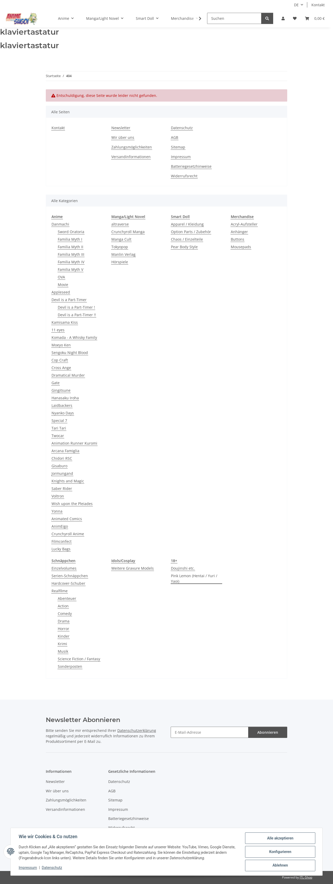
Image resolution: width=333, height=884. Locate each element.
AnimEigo (60, 526)
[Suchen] (234, 18)
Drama (63, 621)
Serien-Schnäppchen (70, 575)
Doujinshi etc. (183, 568)
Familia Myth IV (71, 261)
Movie (63, 284)
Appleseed (61, 292)
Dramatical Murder (68, 375)
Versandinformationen (131, 156)
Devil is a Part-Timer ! (76, 307)
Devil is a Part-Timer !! (77, 314)
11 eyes (58, 329)
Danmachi (60, 224)
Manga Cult (121, 239)
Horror (63, 628)
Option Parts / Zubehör (191, 231)
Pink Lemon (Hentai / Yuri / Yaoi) (194, 578)
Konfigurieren (280, 852)
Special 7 (59, 420)
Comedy (65, 613)
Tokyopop (119, 246)
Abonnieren (267, 732)
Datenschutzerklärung (136, 730)
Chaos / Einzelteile (187, 239)
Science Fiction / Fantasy (79, 658)
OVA (61, 277)
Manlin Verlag (123, 254)
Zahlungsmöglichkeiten (131, 147)
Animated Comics (67, 518)
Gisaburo (59, 465)
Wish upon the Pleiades (72, 503)
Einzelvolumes (64, 568)
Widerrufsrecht (184, 175)
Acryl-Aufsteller (244, 224)
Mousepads (241, 246)
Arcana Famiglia (65, 450)
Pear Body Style (184, 246)
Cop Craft (60, 360)
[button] (283, 18)
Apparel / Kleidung (187, 224)
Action (63, 605)
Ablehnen (279, 865)
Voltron (58, 496)
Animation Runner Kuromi (74, 443)
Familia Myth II (70, 246)
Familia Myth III (71, 254)
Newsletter (120, 127)
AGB (174, 137)
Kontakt (318, 4)
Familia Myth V (70, 269)
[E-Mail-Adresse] (209, 732)
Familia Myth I (70, 239)
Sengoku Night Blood (70, 352)
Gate (56, 382)
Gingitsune (61, 390)
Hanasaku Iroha (65, 397)
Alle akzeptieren (280, 838)
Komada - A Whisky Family (74, 337)
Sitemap (178, 147)
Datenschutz (52, 868)
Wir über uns (122, 137)
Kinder (63, 636)
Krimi (62, 643)
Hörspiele (119, 261)
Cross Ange (61, 367)
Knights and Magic (68, 480)
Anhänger (239, 231)
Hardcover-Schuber (68, 583)
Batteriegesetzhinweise (191, 166)
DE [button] (296, 4)
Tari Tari (59, 428)
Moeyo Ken (61, 345)
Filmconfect (62, 541)
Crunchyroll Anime (68, 533)
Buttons (237, 239)
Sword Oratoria (71, 231)
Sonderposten (70, 666)
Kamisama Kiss (65, 322)
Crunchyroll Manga (128, 231)
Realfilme (60, 590)
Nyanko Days (63, 412)
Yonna (57, 511)
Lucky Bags (61, 548)
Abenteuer (67, 598)
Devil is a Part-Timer (69, 299)
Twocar (58, 435)
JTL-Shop (306, 877)
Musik (63, 651)
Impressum (28, 868)
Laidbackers (62, 405)
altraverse (120, 224)
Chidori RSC (62, 458)
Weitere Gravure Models (132, 568)
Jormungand (62, 473)
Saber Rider (62, 488)
